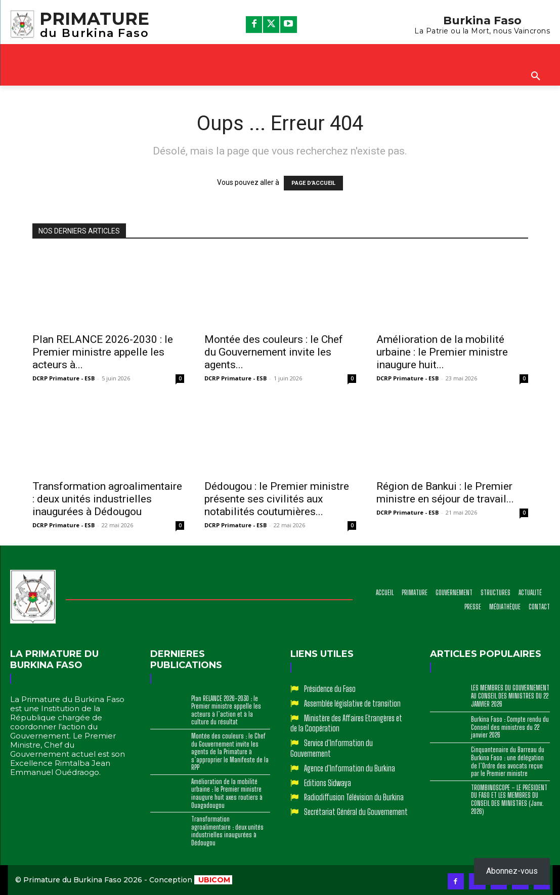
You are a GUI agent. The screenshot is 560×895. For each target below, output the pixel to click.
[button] (536, 76)
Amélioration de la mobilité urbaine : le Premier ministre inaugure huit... (442, 352)
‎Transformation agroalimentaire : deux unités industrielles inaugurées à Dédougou (107, 499)
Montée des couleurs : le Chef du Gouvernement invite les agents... (273, 352)
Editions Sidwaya (327, 783)
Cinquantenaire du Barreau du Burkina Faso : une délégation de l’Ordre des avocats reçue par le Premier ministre (507, 761)
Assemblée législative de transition (352, 703)
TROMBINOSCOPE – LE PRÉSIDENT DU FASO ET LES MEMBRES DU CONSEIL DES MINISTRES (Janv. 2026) (509, 799)
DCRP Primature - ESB (63, 378)
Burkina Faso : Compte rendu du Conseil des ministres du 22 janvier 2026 (510, 727)
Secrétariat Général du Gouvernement (356, 811)
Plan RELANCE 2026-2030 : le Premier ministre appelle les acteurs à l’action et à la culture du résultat (226, 710)
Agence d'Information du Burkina (349, 768)
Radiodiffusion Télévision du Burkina (354, 797)
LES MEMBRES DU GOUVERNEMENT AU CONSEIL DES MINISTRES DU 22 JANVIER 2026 (510, 696)
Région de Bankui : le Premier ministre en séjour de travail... (445, 492)
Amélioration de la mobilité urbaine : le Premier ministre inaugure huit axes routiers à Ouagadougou (227, 793)
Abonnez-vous (512, 871)
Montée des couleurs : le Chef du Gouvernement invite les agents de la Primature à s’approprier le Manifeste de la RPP (230, 751)
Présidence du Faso (330, 688)
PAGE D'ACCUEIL (313, 183)
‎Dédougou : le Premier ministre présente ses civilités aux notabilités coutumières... (276, 499)
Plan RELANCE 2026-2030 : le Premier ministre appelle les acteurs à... (102, 352)
